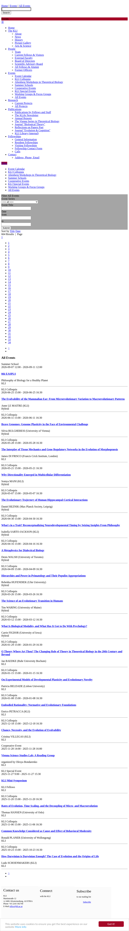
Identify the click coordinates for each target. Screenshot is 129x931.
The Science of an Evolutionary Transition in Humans (32, 600)
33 (9, 339)
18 (9, 294)
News (18, 36)
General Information (26, 139)
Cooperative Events (25, 88)
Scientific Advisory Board (29, 64)
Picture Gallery (23, 42)
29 (9, 327)
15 (9, 285)
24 (9, 312)
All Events (24, 5)
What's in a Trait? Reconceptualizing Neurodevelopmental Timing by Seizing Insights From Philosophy (60, 525)
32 (9, 336)
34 (9, 342)
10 (9, 270)
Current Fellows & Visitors (29, 54)
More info (20, 927)
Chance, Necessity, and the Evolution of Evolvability (31, 730)
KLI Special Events (25, 91)
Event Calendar (23, 76)
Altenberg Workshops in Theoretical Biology (39, 82)
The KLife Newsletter (26, 115)
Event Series (8, 198)
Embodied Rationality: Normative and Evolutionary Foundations (38, 704)
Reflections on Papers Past (29, 127)
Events (13, 5)
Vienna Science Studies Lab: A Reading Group (28, 755)
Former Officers (23, 70)
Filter (4, 163)
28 (9, 324)
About (18, 33)
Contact (12, 154)
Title (12, 231)
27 (9, 321)
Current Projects (23, 103)
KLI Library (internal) (27, 133)
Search (6, 12)
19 (9, 297)
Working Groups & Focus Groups (33, 94)
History (19, 39)
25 (9, 315)
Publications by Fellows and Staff (33, 112)
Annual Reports (23, 118)
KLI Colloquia (23, 79)
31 (9, 333)
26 (9, 318)
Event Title (7, 205)
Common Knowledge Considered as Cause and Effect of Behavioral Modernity (46, 831)
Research (13, 100)
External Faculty (24, 58)
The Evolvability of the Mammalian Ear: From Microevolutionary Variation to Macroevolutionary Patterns (63, 399)
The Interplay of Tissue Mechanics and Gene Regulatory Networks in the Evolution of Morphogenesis (59, 449)
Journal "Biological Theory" (30, 124)
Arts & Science (23, 45)
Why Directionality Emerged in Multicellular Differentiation (36, 474)
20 (9, 300)
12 (9, 276)
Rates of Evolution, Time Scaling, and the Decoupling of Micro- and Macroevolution (49, 805)
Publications (14, 109)
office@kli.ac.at (16, 906)
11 (9, 273)
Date (3, 211)
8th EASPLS (8, 373)
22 (9, 306)
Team (18, 51)
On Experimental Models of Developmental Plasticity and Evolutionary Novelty (47, 679)
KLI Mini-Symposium (14, 780)
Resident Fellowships (26, 142)
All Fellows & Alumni (27, 67)
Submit (6, 228)
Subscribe (87, 902)
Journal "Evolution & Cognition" (32, 130)
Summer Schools (24, 85)
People (11, 48)
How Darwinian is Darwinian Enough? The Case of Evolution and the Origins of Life (50, 856)
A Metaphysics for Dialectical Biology (22, 550)
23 (9, 309)
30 (9, 330)
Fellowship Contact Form (28, 148)
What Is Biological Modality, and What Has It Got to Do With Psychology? (44, 626)
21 (9, 303)
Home (4, 5)
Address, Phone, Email (27, 157)
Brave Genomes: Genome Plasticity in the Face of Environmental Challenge (44, 424)
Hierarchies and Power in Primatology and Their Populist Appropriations (43, 575)
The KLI (12, 30)
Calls (17, 151)
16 (9, 288)
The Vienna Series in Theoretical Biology (37, 121)
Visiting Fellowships (26, 145)
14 (9, 282)
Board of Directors (25, 61)
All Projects (21, 106)
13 (9, 279)
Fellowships (14, 136)
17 (9, 291)
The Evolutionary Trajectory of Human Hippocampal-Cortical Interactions (44, 499)
